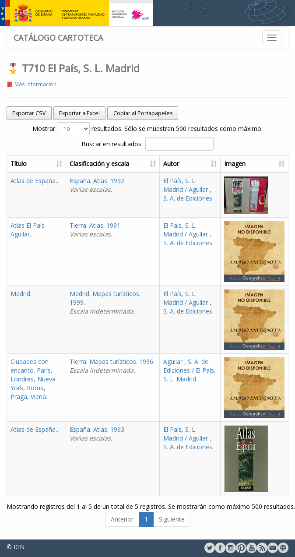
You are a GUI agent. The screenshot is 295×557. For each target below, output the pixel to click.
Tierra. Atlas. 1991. (96, 229)
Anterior (122, 519)
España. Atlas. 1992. (98, 185)
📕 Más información (31, 84)
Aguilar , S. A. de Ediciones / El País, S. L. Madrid (189, 370)
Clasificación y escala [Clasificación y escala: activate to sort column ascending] (99, 163)
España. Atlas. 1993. (98, 433)
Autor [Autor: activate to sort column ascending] (171, 163)
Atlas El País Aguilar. (28, 229)
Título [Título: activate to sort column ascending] (19, 163)
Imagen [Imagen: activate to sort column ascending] (235, 163)
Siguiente (172, 519)
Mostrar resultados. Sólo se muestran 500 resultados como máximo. (147, 128)
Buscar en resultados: (147, 144)
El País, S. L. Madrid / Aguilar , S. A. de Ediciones (187, 189)
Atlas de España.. (34, 180)
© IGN (16, 547)
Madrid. (21, 293)
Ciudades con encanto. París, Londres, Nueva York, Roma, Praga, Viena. (33, 379)
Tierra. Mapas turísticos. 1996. (112, 365)
